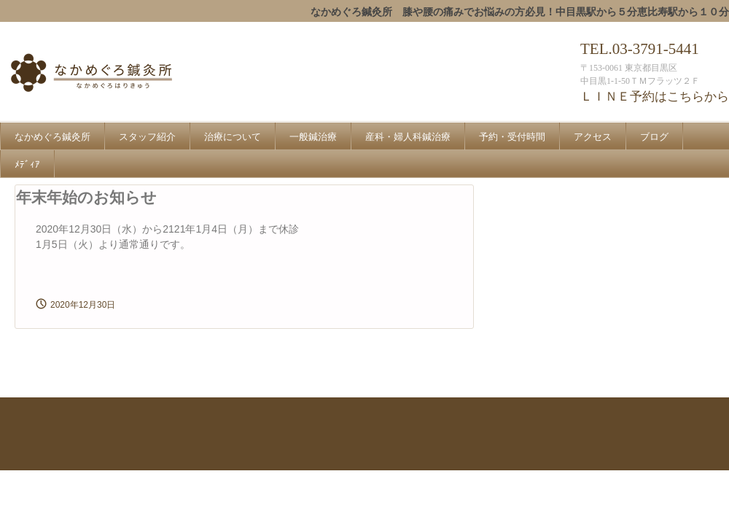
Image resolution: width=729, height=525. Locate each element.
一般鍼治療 (313, 136)
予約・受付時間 (512, 136)
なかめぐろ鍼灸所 (123, 74)
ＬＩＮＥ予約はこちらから (654, 97)
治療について (232, 136)
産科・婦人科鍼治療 (408, 136)
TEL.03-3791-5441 (639, 49)
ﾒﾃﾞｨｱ (27, 164)
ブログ (654, 136)
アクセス (593, 136)
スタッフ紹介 (147, 136)
